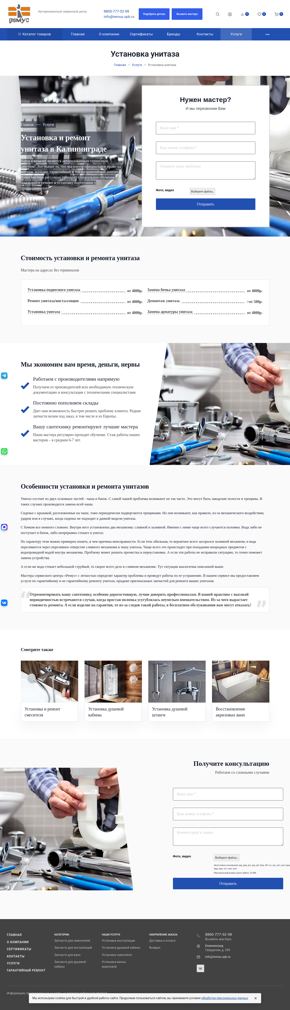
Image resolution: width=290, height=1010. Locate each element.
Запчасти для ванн (67, 955)
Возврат (154, 947)
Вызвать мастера (218, 939)
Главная (14, 935)
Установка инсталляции (118, 940)
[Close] (255, 998)
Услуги (13, 963)
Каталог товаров (34, 34)
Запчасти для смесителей (72, 940)
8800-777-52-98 (116, 11)
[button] (154, 14)
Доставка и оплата (162, 940)
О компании (18, 942)
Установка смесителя (117, 955)
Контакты (16, 956)
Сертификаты (19, 949)
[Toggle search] (217, 14)
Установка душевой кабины (121, 947)
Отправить (205, 204)
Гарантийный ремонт (26, 970)
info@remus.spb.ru (119, 16)
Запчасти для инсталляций (73, 947)
